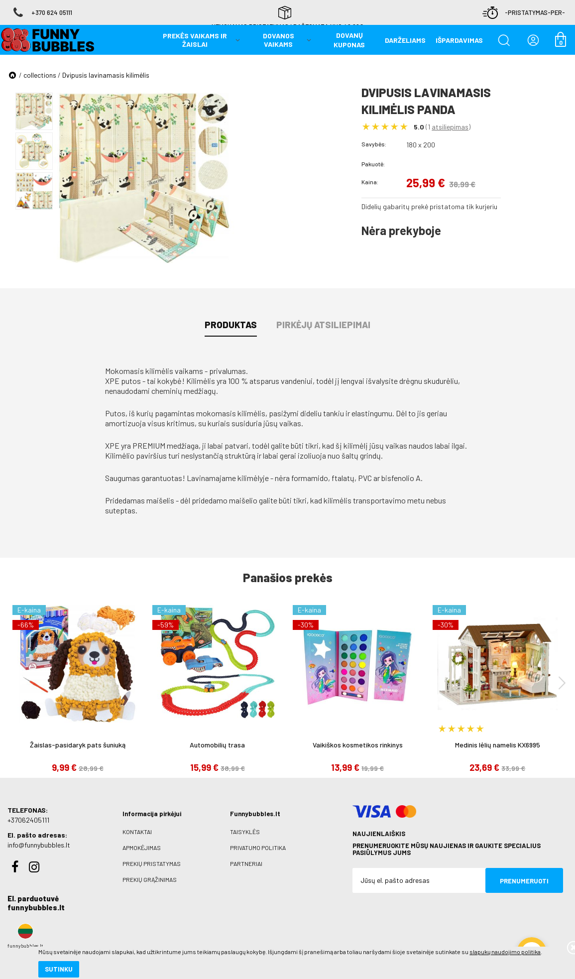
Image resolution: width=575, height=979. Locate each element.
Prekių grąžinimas (149, 879)
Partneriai (246, 863)
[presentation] (562, 682)
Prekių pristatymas (151, 863)
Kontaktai (137, 831)
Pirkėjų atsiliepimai (323, 324)
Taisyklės (245, 831)
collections (39, 75)
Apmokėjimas (141, 847)
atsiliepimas (450, 126)
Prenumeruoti (524, 881)
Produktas (231, 324)
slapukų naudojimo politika (119, 936)
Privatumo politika (258, 847)
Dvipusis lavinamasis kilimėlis (105, 75)
